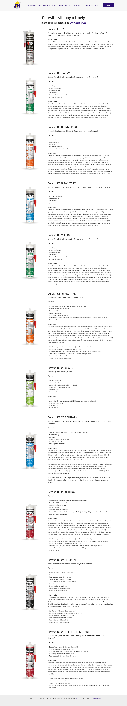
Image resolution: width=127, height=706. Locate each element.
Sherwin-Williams (44, 5)
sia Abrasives (31, 5)
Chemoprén (76, 5)
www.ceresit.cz (78, 22)
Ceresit (67, 5)
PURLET (97, 5)
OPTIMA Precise (88, 5)
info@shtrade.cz (96, 698)
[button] (108, 5)
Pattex (60, 5)
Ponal (54, 5)
